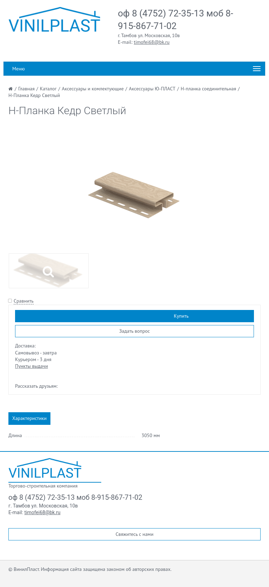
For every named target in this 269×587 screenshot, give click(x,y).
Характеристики (29, 418)
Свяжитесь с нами (134, 534)
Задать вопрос (134, 331)
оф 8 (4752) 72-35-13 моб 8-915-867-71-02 (75, 497)
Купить (181, 316)
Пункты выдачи (31, 366)
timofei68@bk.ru (152, 42)
